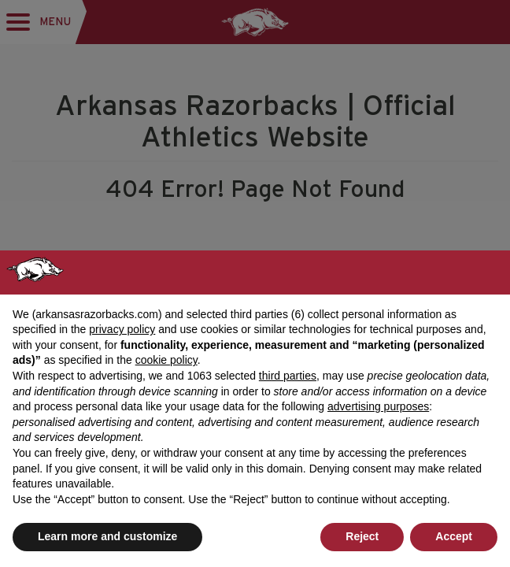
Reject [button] (362, 536)
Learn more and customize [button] (107, 536)
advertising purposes (378, 406)
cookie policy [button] (166, 360)
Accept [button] (453, 536)
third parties (287, 375)
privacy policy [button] (122, 329)
